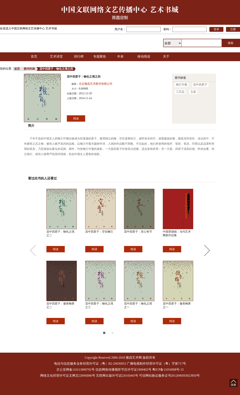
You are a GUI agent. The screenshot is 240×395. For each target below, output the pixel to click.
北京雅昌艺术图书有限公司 (95, 83)
